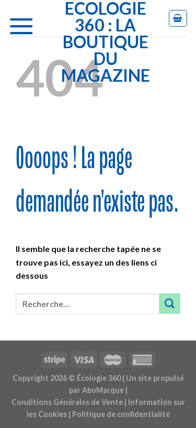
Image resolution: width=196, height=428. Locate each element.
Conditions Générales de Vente (67, 402)
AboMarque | (105, 390)
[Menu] (25, 23)
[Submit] (169, 303)
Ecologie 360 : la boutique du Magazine (105, 42)
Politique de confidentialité (121, 414)
